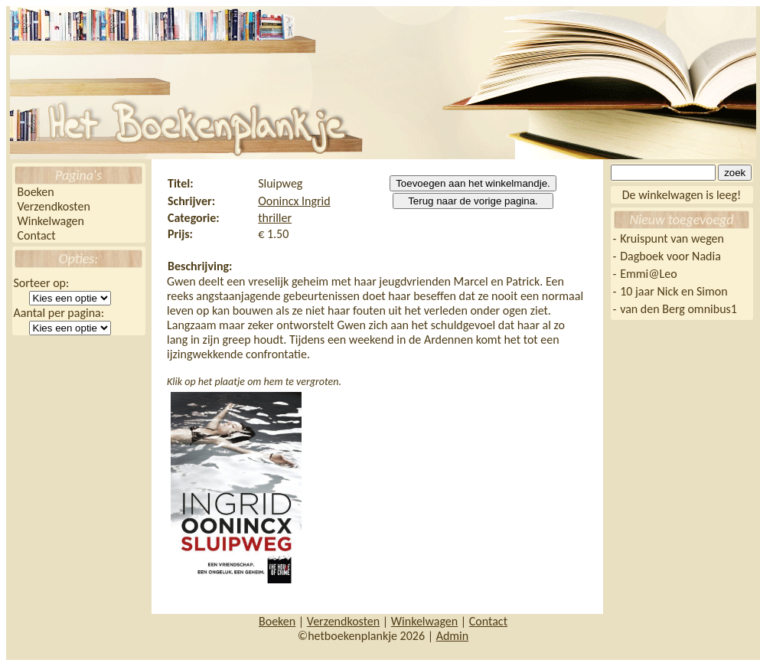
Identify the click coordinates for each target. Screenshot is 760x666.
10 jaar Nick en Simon (673, 291)
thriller (275, 218)
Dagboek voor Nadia (670, 256)
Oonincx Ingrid (294, 201)
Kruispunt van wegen (672, 238)
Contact (37, 235)
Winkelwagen (51, 221)
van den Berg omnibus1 (678, 309)
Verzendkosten (54, 206)
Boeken (36, 191)
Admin (452, 635)
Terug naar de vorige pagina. (473, 201)
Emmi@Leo (648, 273)
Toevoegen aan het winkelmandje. (473, 183)
